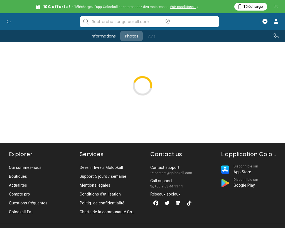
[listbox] (188, 21)
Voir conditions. (184, 7)
